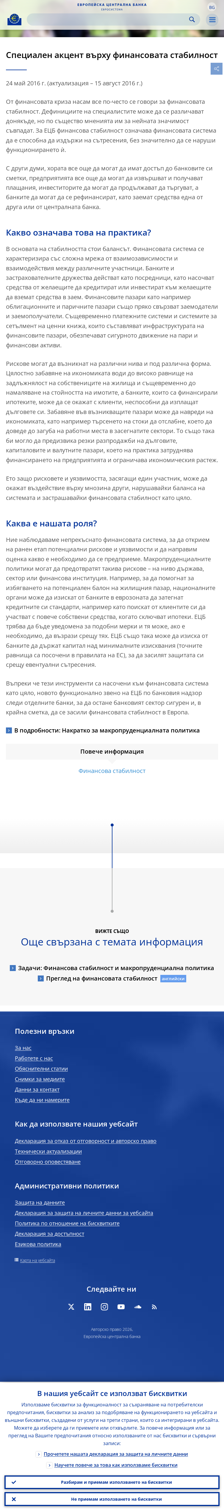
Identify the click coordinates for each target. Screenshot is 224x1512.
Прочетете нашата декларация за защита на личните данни (116, 1453)
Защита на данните (40, 1202)
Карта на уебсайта (37, 1260)
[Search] (108, 19)
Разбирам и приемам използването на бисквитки (116, 1481)
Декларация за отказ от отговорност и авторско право (85, 1140)
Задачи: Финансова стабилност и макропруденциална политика (116, 968)
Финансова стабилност (112, 771)
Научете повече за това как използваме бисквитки (116, 1464)
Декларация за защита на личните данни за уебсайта (84, 1212)
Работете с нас (34, 1058)
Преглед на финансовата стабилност (101, 978)
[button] (211, 6)
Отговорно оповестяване (48, 1161)
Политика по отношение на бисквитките (67, 1223)
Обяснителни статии (41, 1068)
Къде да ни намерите (42, 1099)
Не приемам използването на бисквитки (116, 1499)
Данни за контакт (37, 1089)
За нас (23, 1047)
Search (192, 19)
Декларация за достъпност (49, 1233)
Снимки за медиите (40, 1079)
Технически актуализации (48, 1151)
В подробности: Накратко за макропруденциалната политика (107, 730)
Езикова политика (38, 1244)
